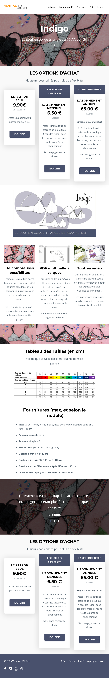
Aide (92, 7)
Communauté (66, 7)
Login (100, 7)
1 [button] (50, 521)
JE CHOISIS (19, 134)
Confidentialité (76, 661)
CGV (63, 661)
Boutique (51, 7)
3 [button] (58, 521)
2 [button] (54, 521)
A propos (81, 7)
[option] (54, 502)
